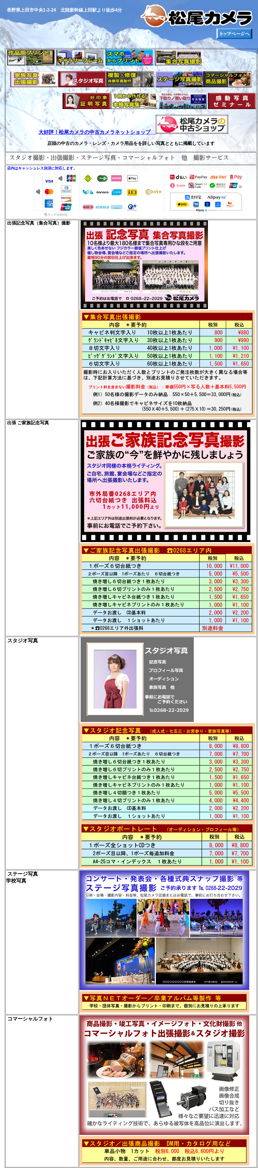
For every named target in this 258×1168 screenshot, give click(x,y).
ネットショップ (132, 132)
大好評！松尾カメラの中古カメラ (76, 132)
